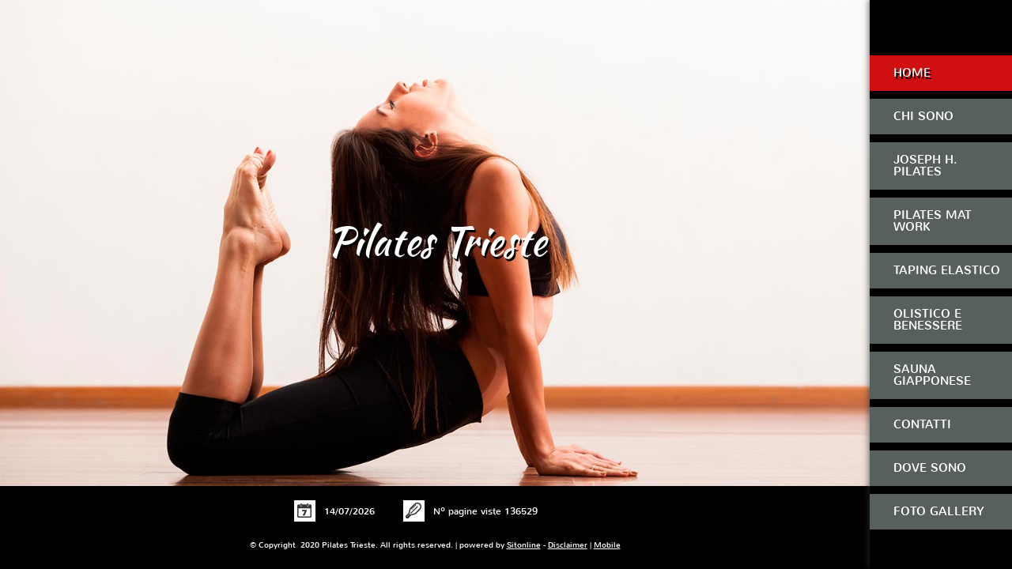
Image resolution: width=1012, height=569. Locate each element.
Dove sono (929, 468)
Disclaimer (567, 545)
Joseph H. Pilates (925, 165)
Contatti (922, 424)
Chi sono (923, 116)
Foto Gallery (938, 511)
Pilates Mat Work (932, 221)
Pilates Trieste (436, 241)
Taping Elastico (946, 270)
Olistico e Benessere (927, 319)
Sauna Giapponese (932, 375)
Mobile (607, 545)
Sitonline (524, 545)
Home (912, 73)
